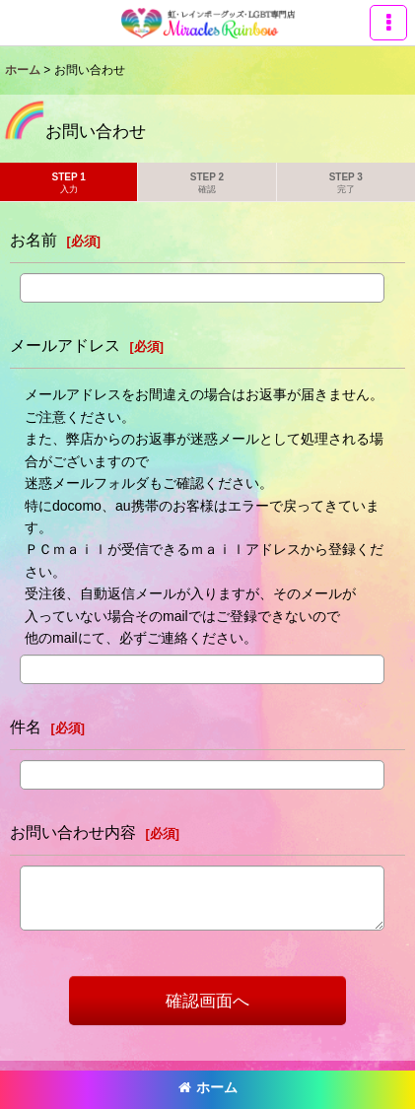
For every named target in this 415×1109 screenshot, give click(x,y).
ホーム (208, 1087)
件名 (25, 726)
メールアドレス (65, 345)
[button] (388, 22)
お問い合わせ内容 (73, 832)
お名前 (33, 239)
